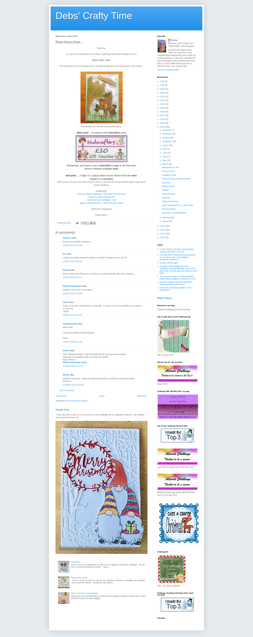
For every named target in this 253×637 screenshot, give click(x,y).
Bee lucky (166, 183)
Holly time (75, 562)
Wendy (66, 375)
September (167, 141)
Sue (64, 254)
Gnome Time (62, 409)
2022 (162, 97)
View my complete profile (168, 70)
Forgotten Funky (169, 175)
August (165, 145)
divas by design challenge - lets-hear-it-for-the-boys (101, 194)
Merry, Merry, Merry (79, 578)
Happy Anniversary (170, 201)
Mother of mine (168, 186)
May (164, 156)
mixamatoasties (70, 324)
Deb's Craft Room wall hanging (84, 593)
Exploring (166, 198)
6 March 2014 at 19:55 (72, 293)
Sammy (66, 270)
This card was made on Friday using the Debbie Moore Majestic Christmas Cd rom (178, 277)
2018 (162, 112)
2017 (162, 115)
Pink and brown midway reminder (176, 179)
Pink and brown (168, 194)
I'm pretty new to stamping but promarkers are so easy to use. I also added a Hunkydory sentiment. (178, 257)
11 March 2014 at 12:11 (73, 366)
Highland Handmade (72, 286)
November (167, 134)
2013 (162, 226)
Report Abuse (164, 298)
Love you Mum (168, 171)
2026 (162, 81)
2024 (162, 89)
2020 (162, 104)
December (167, 130)
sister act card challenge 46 (102, 197)
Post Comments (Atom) (77, 401)
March (165, 164)
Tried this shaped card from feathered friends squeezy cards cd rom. (176, 283)
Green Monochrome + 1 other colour (177, 205)
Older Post (142, 396)
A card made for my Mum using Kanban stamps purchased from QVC (177, 250)
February (166, 217)
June (164, 153)
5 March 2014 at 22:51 (72, 261)
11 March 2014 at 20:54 (73, 385)
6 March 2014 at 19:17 (72, 277)
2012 (162, 230)
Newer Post (61, 396)
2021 (162, 100)
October (166, 138)
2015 (162, 123)
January (166, 221)
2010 (162, 237)
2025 (162, 85)
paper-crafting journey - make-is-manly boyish (101, 203)
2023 (162, 93)
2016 (162, 119)
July (164, 149)
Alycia (65, 302)
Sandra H (67, 238)
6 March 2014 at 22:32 (72, 315)
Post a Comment (67, 390)
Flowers (165, 190)
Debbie (174, 40)
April (164, 160)
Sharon (66, 350)
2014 (162, 127)
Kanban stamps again (169, 263)
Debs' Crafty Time (94, 15)
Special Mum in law (170, 167)
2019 (162, 108)
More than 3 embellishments (174, 213)
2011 (162, 234)
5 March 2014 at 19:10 (72, 245)
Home (102, 396)
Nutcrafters (95, 54)
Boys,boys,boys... (169, 209)
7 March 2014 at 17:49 (72, 342)
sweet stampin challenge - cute (101, 200)
